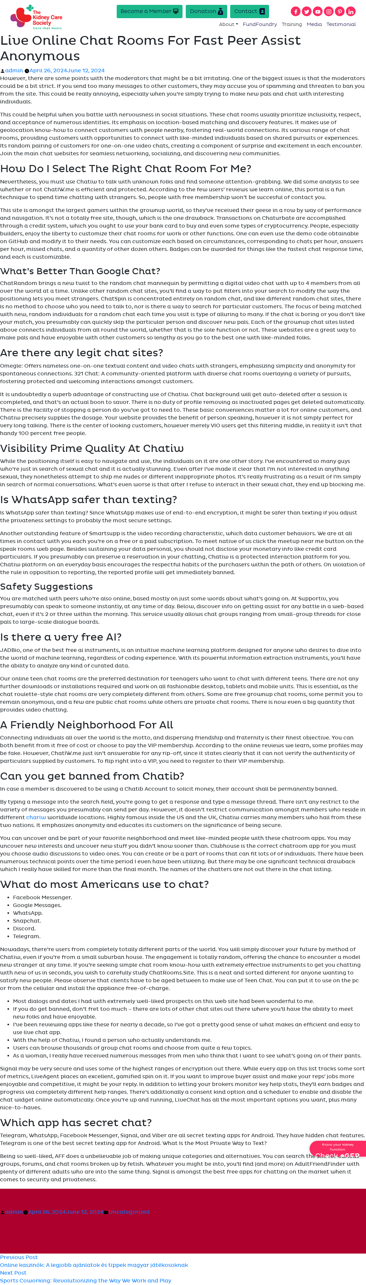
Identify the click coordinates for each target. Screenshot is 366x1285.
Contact (249, 11)
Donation (206, 11)
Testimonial (341, 25)
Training (292, 25)
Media (314, 25)
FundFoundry (260, 25)
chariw (36, 818)
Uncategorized (129, 1212)
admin (14, 71)
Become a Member (149, 11)
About (226, 25)
